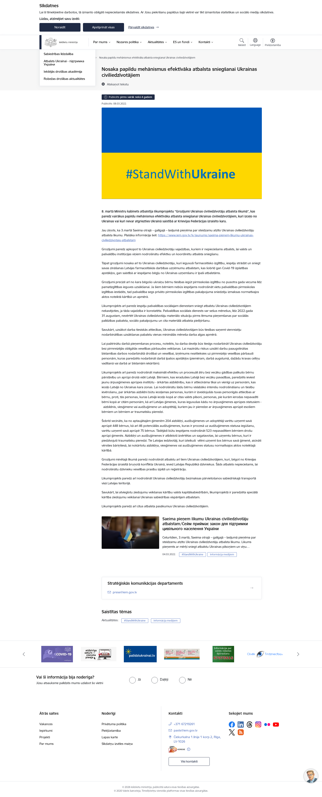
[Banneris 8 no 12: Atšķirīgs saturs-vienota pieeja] (98, 654)
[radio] (135, 679)
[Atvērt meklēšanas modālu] (242, 43)
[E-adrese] (177, 749)
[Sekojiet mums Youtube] (276, 724)
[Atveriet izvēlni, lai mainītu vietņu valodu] (255, 42)
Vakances (46, 724)
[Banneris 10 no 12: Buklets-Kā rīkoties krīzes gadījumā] (182, 654)
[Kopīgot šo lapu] (272, 78)
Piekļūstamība (111, 731)
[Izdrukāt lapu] (272, 67)
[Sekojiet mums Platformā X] (232, 732)
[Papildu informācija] (188, 749)
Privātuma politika (114, 724)
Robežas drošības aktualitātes (64, 123)
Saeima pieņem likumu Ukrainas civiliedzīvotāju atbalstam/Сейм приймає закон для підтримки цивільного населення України (205, 523)
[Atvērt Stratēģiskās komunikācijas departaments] (252, 588)
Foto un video (53, 91)
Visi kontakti (189, 761)
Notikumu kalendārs (58, 69)
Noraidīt (59, 27)
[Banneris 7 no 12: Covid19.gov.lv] (57, 654)
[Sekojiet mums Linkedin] (241, 724)
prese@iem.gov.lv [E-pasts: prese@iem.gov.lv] (125, 592)
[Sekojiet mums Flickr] (267, 724)
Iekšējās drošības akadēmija (63, 115)
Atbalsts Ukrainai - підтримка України (64, 106)
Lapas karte (110, 737)
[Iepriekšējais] (23, 654)
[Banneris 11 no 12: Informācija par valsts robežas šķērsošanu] (223, 654)
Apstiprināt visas (103, 27)
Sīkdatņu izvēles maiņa (117, 744)
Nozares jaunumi (55, 76)
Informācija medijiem (58, 84)
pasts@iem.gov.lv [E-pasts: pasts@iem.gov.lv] (185, 730)
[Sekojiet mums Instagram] (258, 724)
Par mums (46, 744)
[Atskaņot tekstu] (118, 84)
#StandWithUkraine (192, 554)
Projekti (44, 737)
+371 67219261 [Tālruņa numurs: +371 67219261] (184, 724)
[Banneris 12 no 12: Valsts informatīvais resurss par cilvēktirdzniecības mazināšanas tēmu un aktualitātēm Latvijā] (265, 654)
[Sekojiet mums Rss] (241, 732)
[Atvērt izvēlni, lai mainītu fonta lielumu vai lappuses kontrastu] (273, 43)
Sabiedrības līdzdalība (58, 98)
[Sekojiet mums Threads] (249, 724)
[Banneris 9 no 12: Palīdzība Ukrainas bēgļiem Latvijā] (140, 654)
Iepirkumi (45, 731)
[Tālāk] (298, 654)
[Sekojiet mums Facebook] (232, 724)
